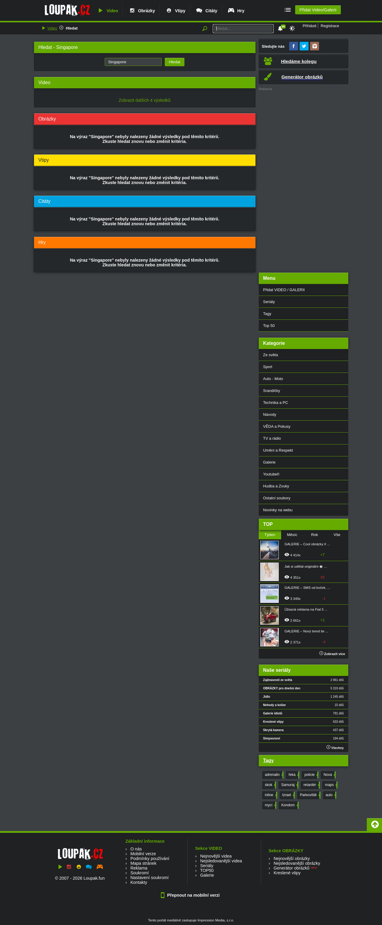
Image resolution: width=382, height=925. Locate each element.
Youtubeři (271, 474)
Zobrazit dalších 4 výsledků (145, 100)
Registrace (330, 26)
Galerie (269, 462)
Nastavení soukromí (149, 877)
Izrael (288, 795)
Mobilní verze (143, 853)
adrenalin (273, 775)
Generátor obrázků (291, 868)
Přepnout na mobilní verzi (191, 895)
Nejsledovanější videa (221, 860)
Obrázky (141, 10)
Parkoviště (309, 795)
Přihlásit (309, 26)
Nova (329, 775)
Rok (314, 534)
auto (330, 795)
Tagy (267, 313)
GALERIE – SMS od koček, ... (307, 587)
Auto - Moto (273, 378)
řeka (293, 775)
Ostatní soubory (276, 498)
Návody (269, 414)
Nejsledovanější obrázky (297, 863)
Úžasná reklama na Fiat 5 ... (305, 609)
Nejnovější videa (216, 856)
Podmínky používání (149, 858)
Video (107, 10)
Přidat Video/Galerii (317, 9)
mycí (270, 805)
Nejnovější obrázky (292, 858)
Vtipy (175, 10)
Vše (337, 534)
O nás (136, 849)
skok (270, 785)
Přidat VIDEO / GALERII (284, 290)
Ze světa (270, 355)
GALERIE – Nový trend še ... (306, 631)
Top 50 (269, 325)
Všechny (335, 747)
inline (270, 795)
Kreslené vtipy (287, 872)
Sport (267, 367)
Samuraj (289, 785)
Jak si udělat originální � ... (305, 566)
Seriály (269, 301)
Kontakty (138, 882)
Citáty (206, 10)
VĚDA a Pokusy (276, 426)
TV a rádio (272, 438)
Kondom (289, 805)
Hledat (72, 28)
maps (330, 785)
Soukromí (139, 872)
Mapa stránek (143, 863)
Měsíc (292, 534)
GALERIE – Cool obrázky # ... (307, 544)
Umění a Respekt (278, 450)
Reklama (138, 868)
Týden (269, 534)
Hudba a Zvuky (276, 486)
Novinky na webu (278, 510)
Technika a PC (275, 402)
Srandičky (271, 390)
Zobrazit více (332, 654)
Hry (235, 10)
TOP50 (206, 870)
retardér (311, 785)
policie (310, 775)
